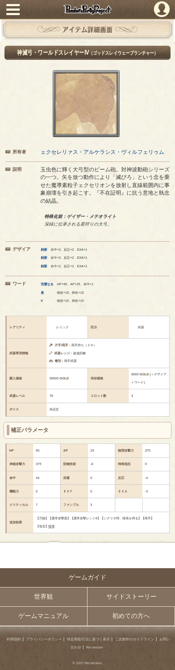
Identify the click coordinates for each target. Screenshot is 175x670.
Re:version (94, 647)
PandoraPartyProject (87, 9)
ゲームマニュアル (43, 616)
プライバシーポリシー (44, 639)
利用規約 (14, 639)
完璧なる (47, 284)
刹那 (44, 250)
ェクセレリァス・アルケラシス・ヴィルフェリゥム (102, 152)
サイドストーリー (131, 596)
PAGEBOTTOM (164, 659)
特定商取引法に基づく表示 (88, 639)
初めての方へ (131, 616)
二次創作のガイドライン (134, 639)
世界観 (43, 596)
